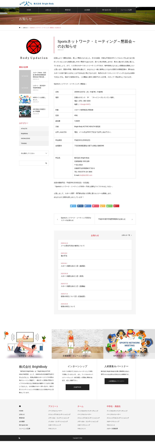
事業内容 (68, 11)
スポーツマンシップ (54, 426)
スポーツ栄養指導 (112, 429)
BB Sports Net (106, 11)
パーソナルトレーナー (55, 412)
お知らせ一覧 (126, 236)
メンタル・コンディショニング (58, 422)
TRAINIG (24, 144)
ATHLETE (24, 129)
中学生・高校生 (114, 407)
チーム (80, 407)
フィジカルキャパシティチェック (88, 412)
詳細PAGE (77, 388)
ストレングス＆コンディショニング (59, 415)
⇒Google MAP (84, 105)
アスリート (53, 407)
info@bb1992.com (85, 176)
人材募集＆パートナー (116, 382)
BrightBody (24, 134)
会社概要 (87, 11)
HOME (29, 11)
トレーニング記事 (126, 11)
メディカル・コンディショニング (58, 419)
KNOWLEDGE (25, 139)
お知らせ (48, 11)
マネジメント (52, 429)
